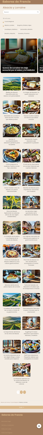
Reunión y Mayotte (9, 34)
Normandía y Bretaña (25, 30)
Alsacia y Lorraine (8, 25)
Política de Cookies (6, 429)
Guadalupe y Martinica (10, 30)
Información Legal (6, 421)
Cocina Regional (8, 22)
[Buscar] (37, 11)
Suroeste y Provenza (22, 34)
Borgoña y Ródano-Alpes (23, 25)
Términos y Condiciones (7, 425)
